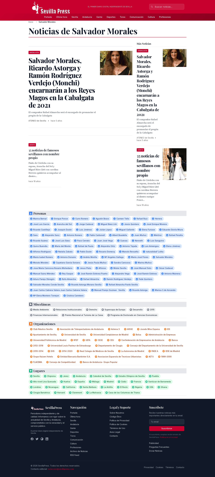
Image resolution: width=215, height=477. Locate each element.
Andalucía (87, 17)
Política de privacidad (168, 437)
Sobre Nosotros (117, 413)
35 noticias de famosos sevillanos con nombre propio (44, 154)
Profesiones (165, 17)
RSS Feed (74, 455)
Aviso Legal (115, 432)
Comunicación (136, 17)
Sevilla (75, 17)
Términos (170, 467)
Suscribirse (166, 428)
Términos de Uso (117, 428)
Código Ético (115, 416)
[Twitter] (37, 439)
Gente (99, 17)
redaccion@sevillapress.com (61, 469)
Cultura (151, 17)
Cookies (159, 467)
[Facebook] (32, 439)
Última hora (61, 17)
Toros (122, 17)
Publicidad (154, 443)
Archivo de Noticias (79, 451)
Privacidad (149, 467)
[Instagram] (42, 439)
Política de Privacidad (119, 420)
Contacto (114, 436)
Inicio (31, 22)
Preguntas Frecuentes (159, 447)
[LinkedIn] (47, 439)
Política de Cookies (118, 424)
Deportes (111, 17)
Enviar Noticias (155, 451)
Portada (48, 17)
